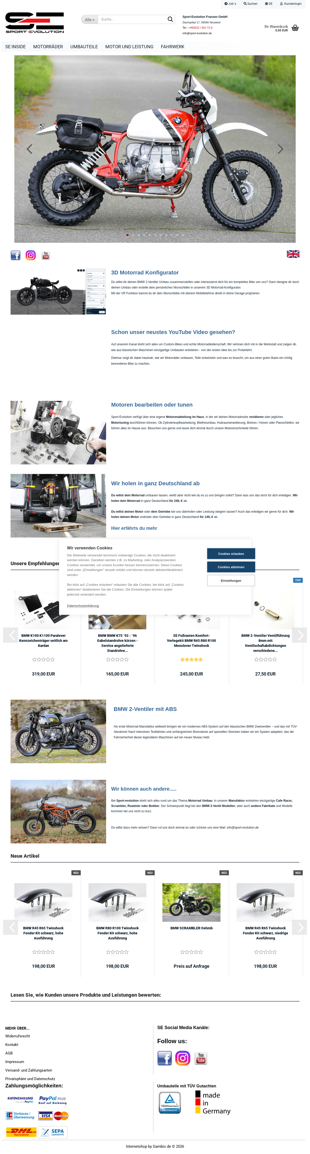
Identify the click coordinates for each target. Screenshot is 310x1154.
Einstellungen (218, 580)
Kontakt (11, 1046)
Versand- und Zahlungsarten (28, 1071)
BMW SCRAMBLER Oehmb (191, 929)
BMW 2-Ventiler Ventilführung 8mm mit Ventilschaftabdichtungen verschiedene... (265, 644)
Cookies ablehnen (218, 567)
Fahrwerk (172, 46)
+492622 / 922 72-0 (200, 27)
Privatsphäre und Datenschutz (30, 1080)
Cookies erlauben (218, 553)
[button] (268, 4)
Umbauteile (84, 46)
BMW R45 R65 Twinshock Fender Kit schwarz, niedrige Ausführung (265, 934)
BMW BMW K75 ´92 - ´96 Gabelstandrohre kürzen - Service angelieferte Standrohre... (117, 644)
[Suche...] (89, 19)
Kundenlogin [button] (291, 4)
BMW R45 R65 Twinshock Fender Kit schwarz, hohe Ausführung (43, 934)
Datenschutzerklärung (83, 605)
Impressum (14, 1063)
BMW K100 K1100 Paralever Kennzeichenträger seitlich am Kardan (43, 642)
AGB (9, 1054)
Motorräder (48, 46)
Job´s (230, 4)
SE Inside (15, 46)
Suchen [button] (250, 4)
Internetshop (136, 1147)
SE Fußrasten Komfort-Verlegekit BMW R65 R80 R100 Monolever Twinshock (191, 642)
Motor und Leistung (129, 46)
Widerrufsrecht (17, 1037)
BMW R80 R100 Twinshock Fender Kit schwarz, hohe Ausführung (117, 934)
